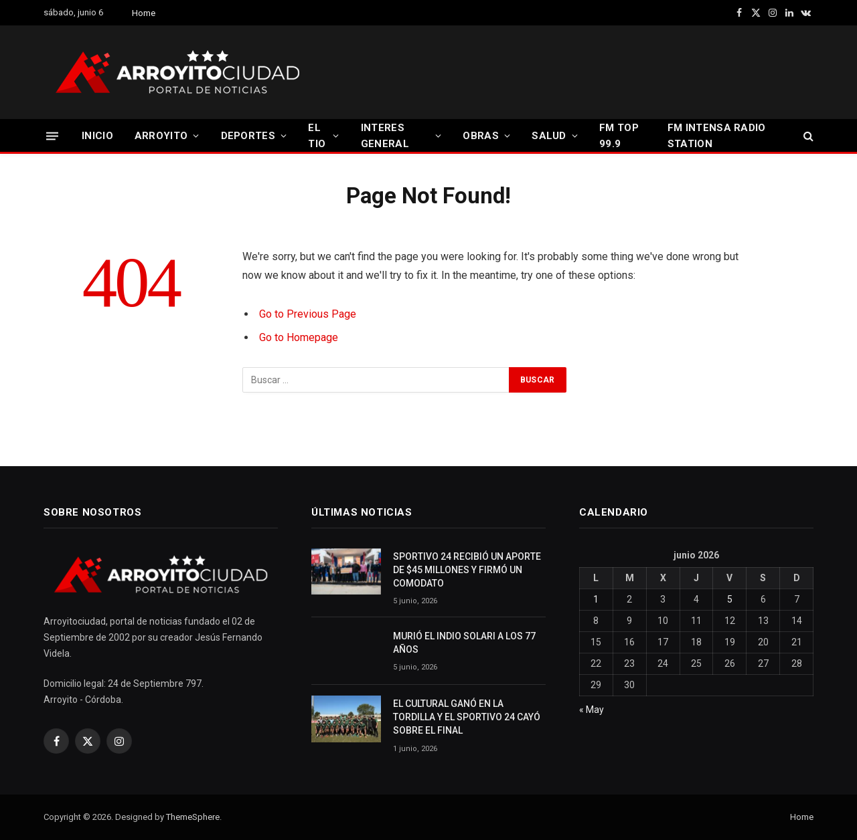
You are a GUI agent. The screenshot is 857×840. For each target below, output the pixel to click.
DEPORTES (248, 136)
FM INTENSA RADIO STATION (717, 136)
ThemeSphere (193, 817)
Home (143, 13)
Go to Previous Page (307, 314)
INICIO (97, 136)
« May (591, 709)
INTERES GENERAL (385, 136)
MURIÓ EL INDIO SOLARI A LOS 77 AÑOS (464, 643)
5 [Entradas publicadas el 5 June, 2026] (729, 599)
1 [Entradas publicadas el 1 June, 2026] (596, 599)
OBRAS (481, 136)
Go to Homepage (298, 337)
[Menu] (52, 135)
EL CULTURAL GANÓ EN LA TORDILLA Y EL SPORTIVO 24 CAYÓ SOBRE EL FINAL (466, 717)
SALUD (549, 136)
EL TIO (316, 136)
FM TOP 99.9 (619, 136)
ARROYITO (161, 136)
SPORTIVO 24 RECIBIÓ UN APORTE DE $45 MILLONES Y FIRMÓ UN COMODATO (467, 570)
